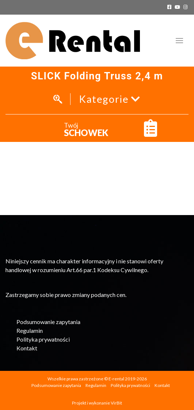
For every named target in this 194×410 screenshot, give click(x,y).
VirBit (116, 403)
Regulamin (29, 330)
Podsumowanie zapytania (48, 321)
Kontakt (26, 348)
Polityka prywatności (43, 339)
